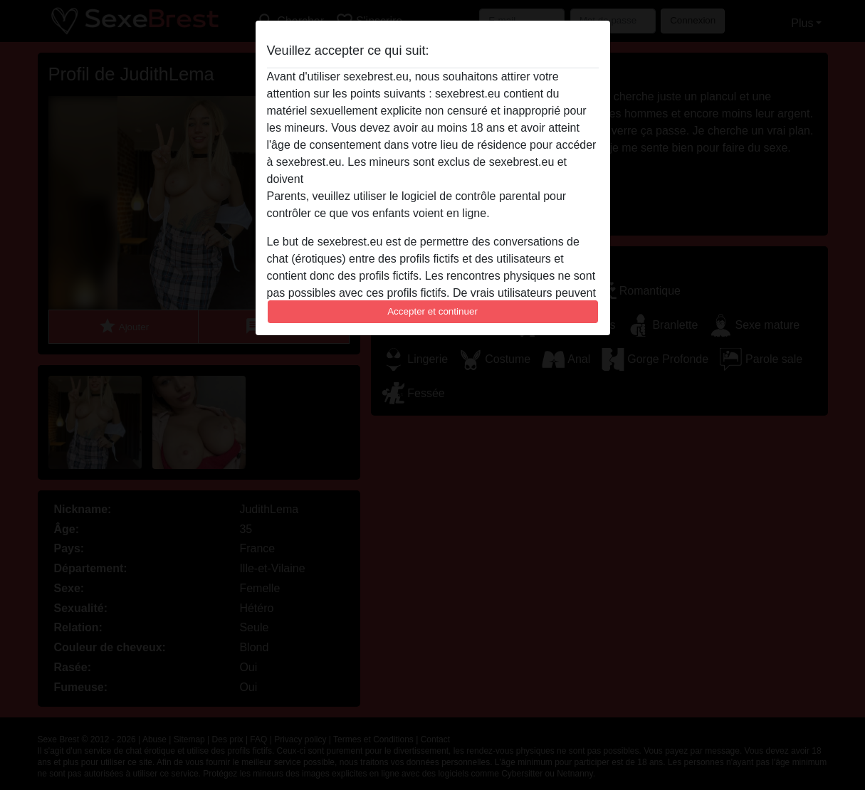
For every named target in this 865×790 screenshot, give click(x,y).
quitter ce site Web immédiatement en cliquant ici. (432, 179)
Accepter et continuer (432, 311)
